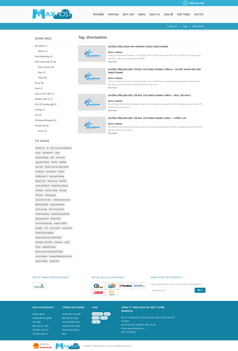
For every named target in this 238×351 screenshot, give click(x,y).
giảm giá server (42, 218)
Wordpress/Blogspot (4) (45, 120)
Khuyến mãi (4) (42, 126)
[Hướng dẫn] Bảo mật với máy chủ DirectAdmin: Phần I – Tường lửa (147, 118)
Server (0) (39, 83)
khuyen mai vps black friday (56, 167)
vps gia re (96, 322)
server (38, 153)
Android (62, 181)
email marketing (42, 214)
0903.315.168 (193, 3)
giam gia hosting (56, 176)
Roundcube (56, 218)
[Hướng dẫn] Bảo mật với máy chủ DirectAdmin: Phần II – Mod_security (149, 95)
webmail (39, 190)
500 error (39, 195)
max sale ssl (51, 171)
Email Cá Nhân (60, 223)
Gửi (200, 290)
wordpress (40, 171)
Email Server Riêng (60, 186)
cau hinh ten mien (43, 200)
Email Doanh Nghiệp (45, 233)
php (52, 157)
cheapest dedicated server (60, 256)
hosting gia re (41, 176)
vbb (46, 228)
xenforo (54, 162)
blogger (39, 228)
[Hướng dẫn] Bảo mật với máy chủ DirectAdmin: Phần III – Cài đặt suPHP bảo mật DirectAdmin (154, 71)
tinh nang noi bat (56, 209)
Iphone (61, 171)
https (57, 153)
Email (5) (38, 88)
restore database (57, 204)
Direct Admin (115, 52)
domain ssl (40, 148)
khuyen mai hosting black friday (49, 251)
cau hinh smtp (51, 190)
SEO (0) (38, 115)
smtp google (50, 195)
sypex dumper (42, 261)
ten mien (104, 318)
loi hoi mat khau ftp (44, 223)
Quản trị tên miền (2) (44, 94)
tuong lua (58, 242)
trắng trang (52, 181)
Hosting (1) (40, 110)
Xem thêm (112, 62)
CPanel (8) (42, 78)
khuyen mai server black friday (48, 237)
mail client (60, 157)
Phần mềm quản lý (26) (45, 62)
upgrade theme (42, 162)
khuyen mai (41, 181)
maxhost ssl (67, 228)
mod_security (41, 209)
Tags (184, 26)
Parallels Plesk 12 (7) (44, 99)
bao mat (39, 167)
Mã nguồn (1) (41, 46)
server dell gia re (43, 186)
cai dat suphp (41, 256)
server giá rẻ (55, 228)
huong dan (54, 261)
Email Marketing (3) (44, 56)
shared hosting (42, 157)
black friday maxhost (60, 214)
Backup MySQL (42, 204)
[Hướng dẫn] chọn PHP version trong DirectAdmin (138, 46)
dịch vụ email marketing (61, 148)
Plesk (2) (41, 72)
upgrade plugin (49, 247)
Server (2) (42, 131)
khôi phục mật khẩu (44, 242)
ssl (48, 148)
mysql (38, 247)
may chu (95, 318)
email (67, 242)
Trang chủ (172, 26)
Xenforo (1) (43, 51)
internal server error (61, 200)
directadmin (198, 26)
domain (107, 314)
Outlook (62, 162)
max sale (63, 190)
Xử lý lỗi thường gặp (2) (45, 104)
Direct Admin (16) (46, 67)
